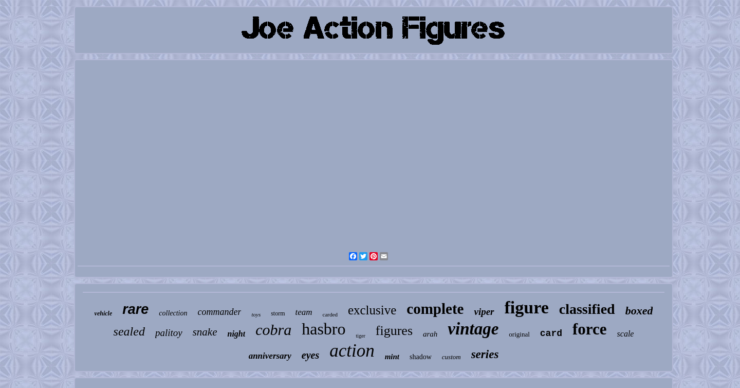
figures (394, 330)
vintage (473, 329)
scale (625, 333)
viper (484, 311)
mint (392, 356)
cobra (273, 329)
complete (435, 309)
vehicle (104, 313)
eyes (310, 355)
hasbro (323, 329)
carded (330, 314)
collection (173, 313)
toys (256, 314)
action (351, 351)
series (485, 354)
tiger (360, 336)
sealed (129, 331)
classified (587, 309)
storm (278, 313)
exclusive (372, 310)
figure (527, 307)
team (303, 312)
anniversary (270, 356)
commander (219, 312)
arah (430, 334)
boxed (639, 310)
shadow (421, 357)
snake (205, 332)
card (551, 333)
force (589, 329)
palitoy (168, 332)
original (519, 334)
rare (135, 309)
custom (451, 357)
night (236, 333)
